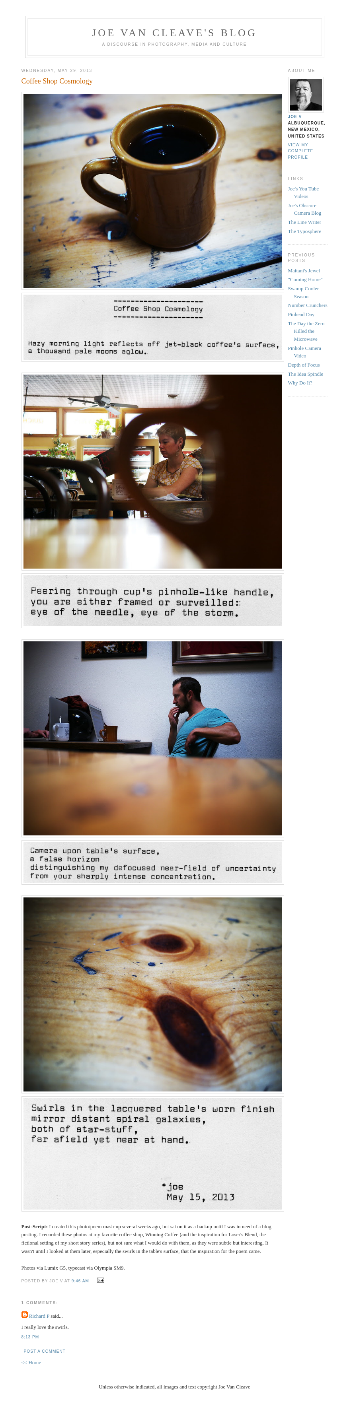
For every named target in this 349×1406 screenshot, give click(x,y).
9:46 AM (80, 1281)
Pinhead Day (301, 314)
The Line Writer (305, 222)
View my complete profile (301, 151)
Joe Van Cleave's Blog (174, 33)
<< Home (31, 1362)
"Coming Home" (305, 279)
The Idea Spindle (306, 374)
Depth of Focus (304, 365)
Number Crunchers (308, 305)
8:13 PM (30, 1337)
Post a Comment (45, 1351)
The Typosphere (305, 231)
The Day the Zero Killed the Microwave (306, 331)
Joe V (295, 117)
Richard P (39, 1316)
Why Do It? (300, 383)
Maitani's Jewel (304, 271)
